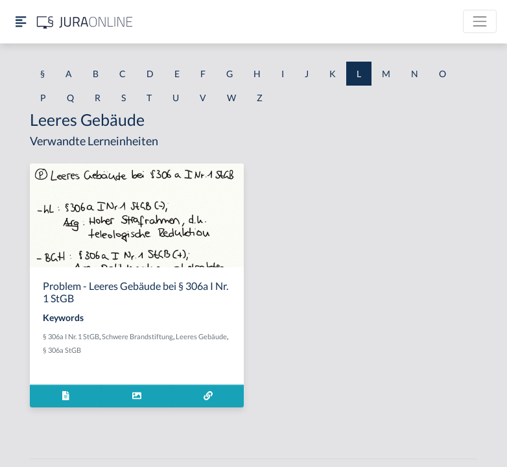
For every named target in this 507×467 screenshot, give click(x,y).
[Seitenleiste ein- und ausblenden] (20, 21)
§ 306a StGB (62, 350)
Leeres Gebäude (201, 336)
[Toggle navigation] (480, 21)
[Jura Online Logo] (85, 21)
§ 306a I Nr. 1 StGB (71, 336)
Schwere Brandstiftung (137, 336)
